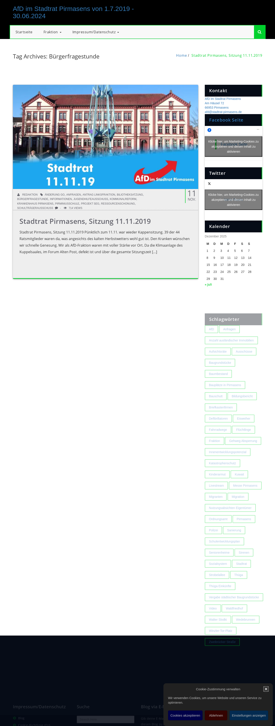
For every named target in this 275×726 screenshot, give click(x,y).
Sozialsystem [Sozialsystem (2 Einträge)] (218, 573)
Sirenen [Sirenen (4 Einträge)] (244, 562)
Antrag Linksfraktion (98, 194)
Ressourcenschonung (118, 203)
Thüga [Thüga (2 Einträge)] (238, 584)
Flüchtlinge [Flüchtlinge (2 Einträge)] (243, 439)
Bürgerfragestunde (32, 199)
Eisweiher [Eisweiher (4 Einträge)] (243, 428)
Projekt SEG (90, 203)
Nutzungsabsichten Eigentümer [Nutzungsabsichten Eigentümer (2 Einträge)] (230, 517)
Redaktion (27, 194)
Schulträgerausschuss (35, 208)
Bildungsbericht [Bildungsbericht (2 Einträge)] (242, 406)
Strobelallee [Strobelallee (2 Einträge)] (217, 584)
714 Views (73, 208)
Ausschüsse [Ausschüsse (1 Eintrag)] (244, 361)
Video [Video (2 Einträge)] (213, 618)
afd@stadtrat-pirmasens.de (223, 112)
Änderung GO (55, 194)
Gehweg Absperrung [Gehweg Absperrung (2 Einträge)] (243, 450)
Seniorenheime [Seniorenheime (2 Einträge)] (219, 562)
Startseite (24, 32)
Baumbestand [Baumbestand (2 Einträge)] (218, 383)
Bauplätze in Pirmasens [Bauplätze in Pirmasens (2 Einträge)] (225, 394)
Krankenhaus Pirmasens (35, 203)
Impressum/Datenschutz (95, 32)
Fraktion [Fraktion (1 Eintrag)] (214, 450)
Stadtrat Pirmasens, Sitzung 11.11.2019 (226, 55)
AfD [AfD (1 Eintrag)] (211, 339)
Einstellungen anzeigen (249, 715)
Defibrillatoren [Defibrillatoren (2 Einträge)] (218, 428)
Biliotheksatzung (130, 194)
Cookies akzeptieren (185, 715)
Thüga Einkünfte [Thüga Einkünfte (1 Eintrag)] (220, 595)
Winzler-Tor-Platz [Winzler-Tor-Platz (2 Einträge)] (220, 640)
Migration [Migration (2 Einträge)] (238, 506)
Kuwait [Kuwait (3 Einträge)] (239, 484)
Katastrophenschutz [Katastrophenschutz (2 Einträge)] (222, 473)
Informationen (61, 199)
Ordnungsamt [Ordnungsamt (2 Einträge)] (218, 528)
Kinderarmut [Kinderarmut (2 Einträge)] (217, 484)
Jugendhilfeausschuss (91, 199)
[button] (266, 689)
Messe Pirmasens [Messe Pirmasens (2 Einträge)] (245, 495)
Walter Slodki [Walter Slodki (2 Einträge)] (218, 629)
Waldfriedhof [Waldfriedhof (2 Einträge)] (234, 618)
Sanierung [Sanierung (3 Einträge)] (234, 540)
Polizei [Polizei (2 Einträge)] (213, 540)
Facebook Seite (226, 120)
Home (181, 55)
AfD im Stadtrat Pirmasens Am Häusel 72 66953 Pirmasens (223, 103)
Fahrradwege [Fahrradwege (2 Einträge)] (218, 439)
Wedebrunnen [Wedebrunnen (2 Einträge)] (245, 629)
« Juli (208, 284)
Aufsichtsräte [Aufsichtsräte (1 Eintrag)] (218, 361)
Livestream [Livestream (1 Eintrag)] (216, 495)
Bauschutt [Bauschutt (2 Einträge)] (215, 406)
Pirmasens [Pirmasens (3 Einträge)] (244, 528)
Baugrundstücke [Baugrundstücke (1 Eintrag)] (220, 372)
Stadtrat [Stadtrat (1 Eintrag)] (241, 573)
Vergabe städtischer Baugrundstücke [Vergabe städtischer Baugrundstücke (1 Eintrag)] (234, 607)
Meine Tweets (233, 200)
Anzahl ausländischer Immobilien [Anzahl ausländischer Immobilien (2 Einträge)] (231, 350)
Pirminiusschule (67, 203)
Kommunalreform (123, 199)
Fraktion (52, 32)
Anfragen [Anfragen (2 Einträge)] (229, 339)
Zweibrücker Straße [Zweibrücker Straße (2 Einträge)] (222, 651)
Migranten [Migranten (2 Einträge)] (215, 506)
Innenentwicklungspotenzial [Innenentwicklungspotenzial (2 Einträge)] (227, 461)
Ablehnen (216, 715)
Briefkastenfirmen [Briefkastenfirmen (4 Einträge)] (221, 417)
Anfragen (73, 194)
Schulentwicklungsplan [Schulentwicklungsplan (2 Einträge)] (224, 551)
